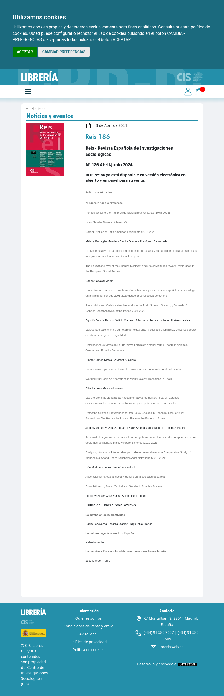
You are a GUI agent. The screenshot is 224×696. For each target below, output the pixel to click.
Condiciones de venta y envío (88, 626)
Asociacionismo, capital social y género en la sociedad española (125, 476)
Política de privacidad (88, 641)
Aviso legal (88, 633)
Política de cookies (88, 649)
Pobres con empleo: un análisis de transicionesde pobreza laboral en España (133, 369)
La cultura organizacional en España (109, 533)
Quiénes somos (88, 618)
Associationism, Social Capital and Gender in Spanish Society (123, 486)
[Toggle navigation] (28, 91)
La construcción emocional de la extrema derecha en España (125, 551)
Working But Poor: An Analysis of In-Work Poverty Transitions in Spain (128, 378)
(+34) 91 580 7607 (158, 632)
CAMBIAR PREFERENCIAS (63, 52)
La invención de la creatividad (105, 514)
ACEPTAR (25, 52)
